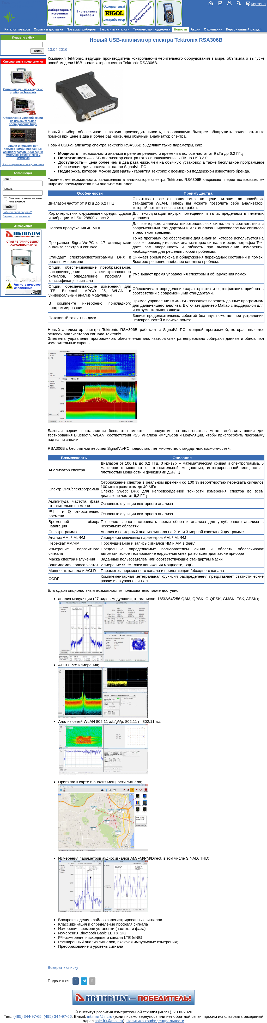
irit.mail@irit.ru (18, 7)
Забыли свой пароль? (17, 212)
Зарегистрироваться (16, 216)
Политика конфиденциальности (155, 1021)
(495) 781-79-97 (26, 2)
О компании (213, 29)
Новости (180, 29)
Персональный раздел (244, 29)
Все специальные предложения (23, 164)
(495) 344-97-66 (58, 1016)
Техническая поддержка (151, 29)
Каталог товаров (17, 29)
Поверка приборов (81, 29)
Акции (195, 29)
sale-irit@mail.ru (109, 1021)
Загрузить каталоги (114, 29)
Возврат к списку (63, 967)
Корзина (258, 4)
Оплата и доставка (48, 29)
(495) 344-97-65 (28, 1016)
